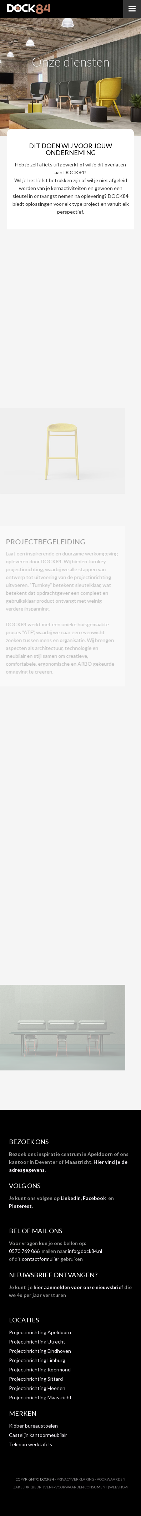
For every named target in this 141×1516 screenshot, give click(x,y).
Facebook (94, 1198)
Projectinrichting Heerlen (37, 1388)
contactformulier (40, 1259)
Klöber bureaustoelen (33, 1426)
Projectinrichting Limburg (37, 1360)
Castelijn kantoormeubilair (38, 1435)
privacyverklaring (75, 1479)
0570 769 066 (24, 1251)
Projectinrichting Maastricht (40, 1397)
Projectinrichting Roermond (40, 1369)
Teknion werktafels (30, 1444)
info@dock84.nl (85, 1251)
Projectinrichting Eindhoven (40, 1351)
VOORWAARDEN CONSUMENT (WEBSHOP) (91, 1487)
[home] (28, 9)
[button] (132, 9)
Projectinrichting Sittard (36, 1379)
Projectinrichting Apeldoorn (40, 1332)
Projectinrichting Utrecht (37, 1341)
